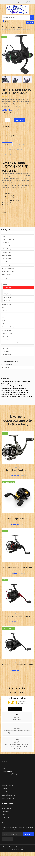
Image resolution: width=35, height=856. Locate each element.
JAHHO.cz (27, 384)
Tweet (4, 212)
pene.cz (4, 762)
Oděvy (3, 307)
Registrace (5, 814)
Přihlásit (28, 834)
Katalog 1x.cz (25, 382)
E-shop (5, 847)
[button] (30, 22)
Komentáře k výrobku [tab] (13, 149)
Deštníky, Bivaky (6, 249)
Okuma (17, 467)
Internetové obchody (13, 392)
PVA (3, 323)
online (17, 386)
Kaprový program (7, 265)
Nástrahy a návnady (8, 278)
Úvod (4, 27)
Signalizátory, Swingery (8, 327)
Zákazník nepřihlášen (25, 2)
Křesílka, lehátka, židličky (9, 271)
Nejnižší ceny (25, 392)
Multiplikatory (7, 294)
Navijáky (12, 27)
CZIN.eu (3, 384)
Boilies (3, 236)
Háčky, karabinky (6, 258)
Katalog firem (5, 386)
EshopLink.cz (23, 388)
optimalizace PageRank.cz (15, 384)
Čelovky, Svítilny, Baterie (8, 239)
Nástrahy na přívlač (7, 281)
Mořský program (6, 274)
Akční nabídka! (6, 351)
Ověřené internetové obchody (10, 382)
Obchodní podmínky (8, 792)
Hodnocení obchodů (14, 390)
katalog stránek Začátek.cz (10, 388)
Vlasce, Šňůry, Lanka (8, 339)
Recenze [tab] (8, 154)
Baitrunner (21, 27)
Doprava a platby (7, 785)
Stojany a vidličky (7, 333)
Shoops (12, 386)
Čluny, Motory (5, 242)
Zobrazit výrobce (7, 354)
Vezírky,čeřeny (6, 336)
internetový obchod (15, 847)
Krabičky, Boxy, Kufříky (8, 268)
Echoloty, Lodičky (7, 255)
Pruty (3, 320)
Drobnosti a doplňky (8, 252)
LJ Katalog (20, 396)
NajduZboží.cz (27, 396)
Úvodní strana (6, 808)
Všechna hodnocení (15, 709)
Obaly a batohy (6, 304)
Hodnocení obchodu (8, 798)
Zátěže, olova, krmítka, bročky (10, 343)
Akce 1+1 (4, 233)
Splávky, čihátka (6, 330)
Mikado (4, 87)
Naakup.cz (4, 390)
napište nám (5, 367)
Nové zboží (5, 348)
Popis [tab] (7, 144)
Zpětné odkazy (24, 386)
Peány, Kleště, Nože (7, 311)
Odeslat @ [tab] (20, 144)
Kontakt (4, 789)
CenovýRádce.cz (20, 394)
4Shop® (20, 849)
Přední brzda (7, 297)
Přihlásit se (5, 811)
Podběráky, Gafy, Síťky (8, 314)
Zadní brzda (7, 300)
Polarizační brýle (6, 317)
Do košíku (19, 120)
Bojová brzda (7, 291)
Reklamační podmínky (8, 795)
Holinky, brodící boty (7, 262)
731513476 (11, 771)
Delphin (17, 516)
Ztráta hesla (5, 818)
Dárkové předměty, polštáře (10, 246)
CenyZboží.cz (12, 396)
